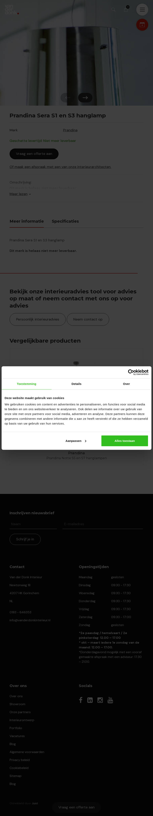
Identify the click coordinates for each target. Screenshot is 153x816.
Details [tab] (76, 383)
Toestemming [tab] (26, 383)
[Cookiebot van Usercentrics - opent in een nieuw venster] (131, 372)
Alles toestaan (125, 440)
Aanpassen (76, 440)
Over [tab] (126, 383)
